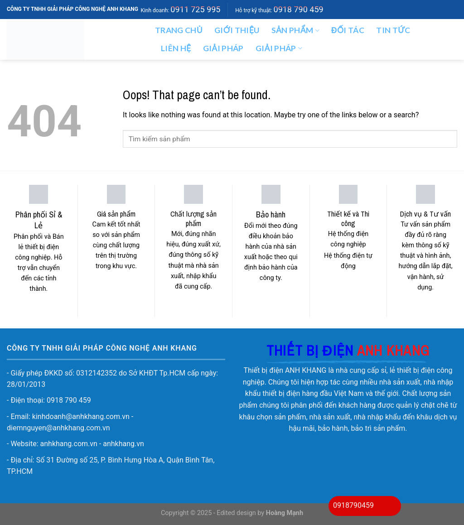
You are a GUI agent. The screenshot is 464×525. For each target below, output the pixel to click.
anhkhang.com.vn (68, 443)
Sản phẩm (295, 30)
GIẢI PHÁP (279, 48)
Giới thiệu (237, 30)
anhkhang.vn (123, 443)
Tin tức (393, 30)
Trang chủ (179, 30)
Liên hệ (176, 48)
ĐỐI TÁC (347, 30)
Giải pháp (223, 48)
